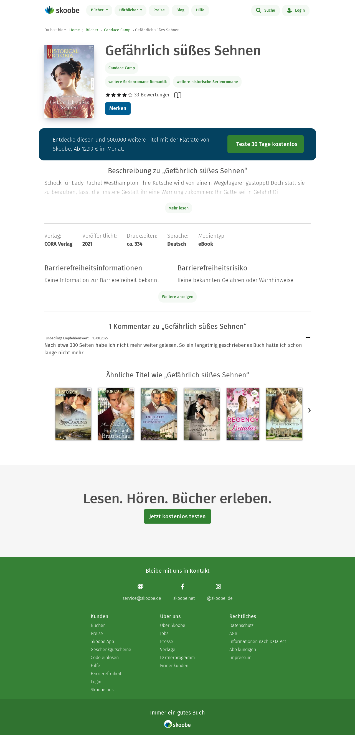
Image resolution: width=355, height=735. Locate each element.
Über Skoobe (172, 625)
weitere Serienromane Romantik (137, 82)
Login (296, 10)
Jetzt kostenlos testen (177, 516)
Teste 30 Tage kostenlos (267, 144)
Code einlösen (105, 657)
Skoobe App (102, 641)
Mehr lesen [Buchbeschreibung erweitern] (179, 208)
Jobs (164, 633)
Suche (265, 10)
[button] (309, 410)
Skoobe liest (103, 689)
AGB (233, 633)
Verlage (167, 649)
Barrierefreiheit (106, 673)
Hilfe (200, 10)
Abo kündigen (242, 649)
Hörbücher (129, 10)
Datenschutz (241, 625)
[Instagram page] (219, 592)
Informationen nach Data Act (257, 641)
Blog (180, 10)
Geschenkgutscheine (111, 649)
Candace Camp (117, 30)
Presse (166, 641)
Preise (159, 10)
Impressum (240, 657)
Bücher (98, 10)
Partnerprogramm (177, 657)
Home (74, 30)
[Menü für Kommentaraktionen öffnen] (308, 338)
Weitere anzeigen (177, 296)
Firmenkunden (174, 665)
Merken (117, 108)
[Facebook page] (184, 592)
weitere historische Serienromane (207, 82)
